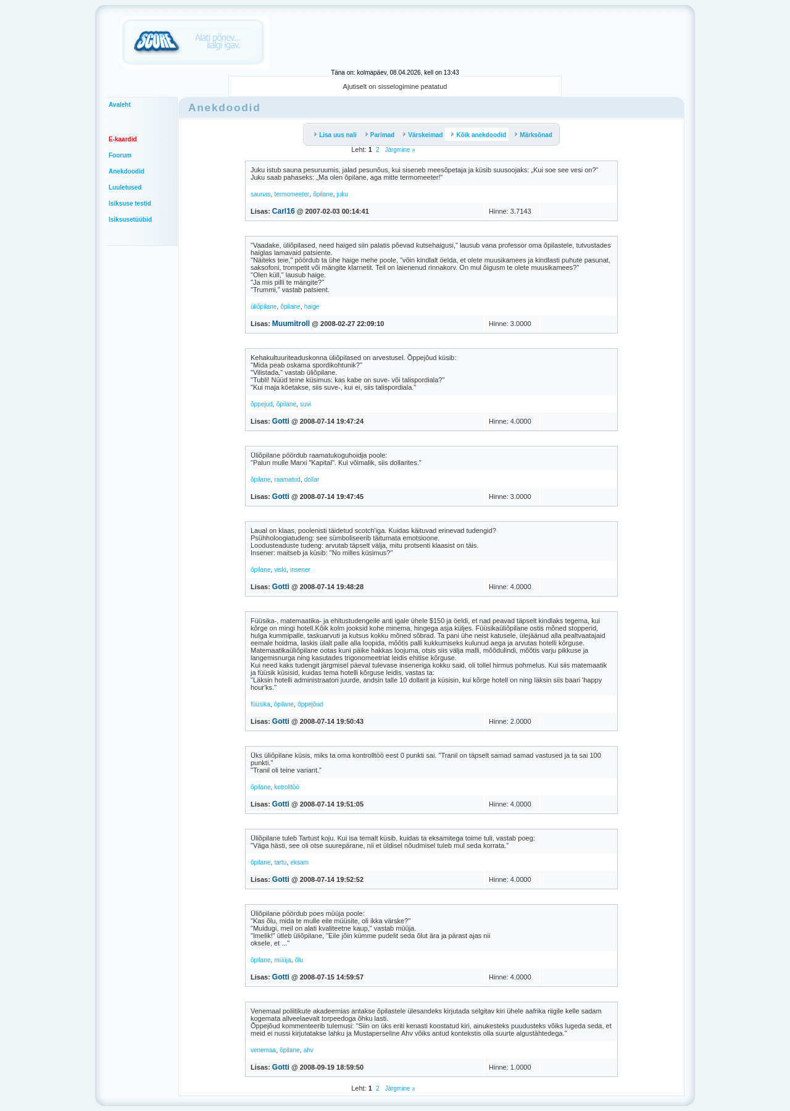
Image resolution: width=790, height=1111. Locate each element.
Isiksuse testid (130, 203)
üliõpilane (263, 306)
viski (280, 569)
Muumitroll (291, 323)
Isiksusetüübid (130, 219)
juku (342, 194)
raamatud (287, 479)
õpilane (323, 194)
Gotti (280, 421)
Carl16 (283, 211)
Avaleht (120, 104)
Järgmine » (399, 149)
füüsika (260, 704)
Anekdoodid (126, 171)
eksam (300, 862)
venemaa (263, 1050)
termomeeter (291, 194)
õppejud (262, 404)
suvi (305, 404)
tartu (280, 862)
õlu (299, 960)
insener (300, 569)
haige (311, 306)
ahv (309, 1050)
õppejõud (310, 704)
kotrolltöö (286, 787)
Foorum (120, 155)
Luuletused (125, 187)
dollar (311, 479)
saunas (260, 194)
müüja (282, 960)
